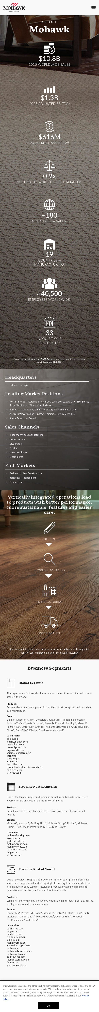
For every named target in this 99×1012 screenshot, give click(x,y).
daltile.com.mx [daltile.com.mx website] (14, 770)
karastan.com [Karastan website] (14, 838)
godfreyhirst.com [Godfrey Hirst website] (16, 841)
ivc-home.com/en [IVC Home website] (16, 937)
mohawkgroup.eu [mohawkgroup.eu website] (16, 942)
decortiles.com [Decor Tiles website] (15, 764)
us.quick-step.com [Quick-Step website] (16, 849)
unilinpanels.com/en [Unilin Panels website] (17, 954)
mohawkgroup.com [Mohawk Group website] (17, 844)
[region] (49, 996)
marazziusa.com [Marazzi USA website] (15, 744)
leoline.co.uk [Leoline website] (13, 939)
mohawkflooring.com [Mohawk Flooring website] (18, 835)
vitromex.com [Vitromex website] (14, 772)
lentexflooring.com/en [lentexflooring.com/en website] (18, 945)
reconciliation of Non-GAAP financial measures (42, 359)
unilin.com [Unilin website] (12, 948)
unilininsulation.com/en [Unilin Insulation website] (19, 951)
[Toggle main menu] (93, 7)
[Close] (93, 986)
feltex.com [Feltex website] (12, 962)
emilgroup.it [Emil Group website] (13, 758)
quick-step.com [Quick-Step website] (15, 928)
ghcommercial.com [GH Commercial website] (17, 965)
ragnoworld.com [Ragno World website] (15, 750)
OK (48, 1005)
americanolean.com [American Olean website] (17, 741)
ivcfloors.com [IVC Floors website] (14, 855)
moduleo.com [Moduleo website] (14, 934)
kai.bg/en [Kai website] (11, 755)
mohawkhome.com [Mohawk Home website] (17, 846)
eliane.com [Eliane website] (12, 761)
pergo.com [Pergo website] (12, 852)
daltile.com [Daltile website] (13, 738)
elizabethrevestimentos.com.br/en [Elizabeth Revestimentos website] (25, 767)
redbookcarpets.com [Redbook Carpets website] (18, 959)
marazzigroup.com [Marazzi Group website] (17, 747)
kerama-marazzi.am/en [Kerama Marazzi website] (19, 753)
